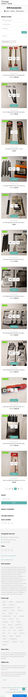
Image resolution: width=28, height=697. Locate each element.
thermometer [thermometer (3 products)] (13, 638)
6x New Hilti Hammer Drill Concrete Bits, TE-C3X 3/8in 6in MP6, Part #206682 (14, 406)
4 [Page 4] (18, 488)
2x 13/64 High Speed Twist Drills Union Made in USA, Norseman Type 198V (14, 222)
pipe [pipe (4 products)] (9, 630)
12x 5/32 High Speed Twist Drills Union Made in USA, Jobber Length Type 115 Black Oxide (14, 333)
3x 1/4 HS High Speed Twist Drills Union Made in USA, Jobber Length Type (14, 112)
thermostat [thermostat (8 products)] (5, 641)
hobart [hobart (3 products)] (19, 621)
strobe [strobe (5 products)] (4, 638)
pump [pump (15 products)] (3, 633)
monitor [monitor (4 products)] (4, 627)
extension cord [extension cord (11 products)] (6, 616)
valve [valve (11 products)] (21, 641)
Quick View (14, 68)
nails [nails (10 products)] (3, 630)
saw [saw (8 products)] (9, 633)
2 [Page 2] (12, 488)
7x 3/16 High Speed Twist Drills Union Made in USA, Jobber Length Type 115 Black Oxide (14, 259)
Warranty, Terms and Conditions (8, 555)
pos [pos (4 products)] (15, 630)
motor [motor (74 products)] (11, 627)
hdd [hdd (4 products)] (17, 619)
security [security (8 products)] (22, 633)
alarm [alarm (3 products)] (4, 602)
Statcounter (3, 696)
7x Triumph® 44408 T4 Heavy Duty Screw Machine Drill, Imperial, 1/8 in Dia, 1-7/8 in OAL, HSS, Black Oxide (14, 185)
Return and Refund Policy (7, 559)
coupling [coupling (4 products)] (4, 610)
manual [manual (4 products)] (10, 624)
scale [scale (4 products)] (15, 633)
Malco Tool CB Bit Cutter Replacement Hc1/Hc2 (14, 480)
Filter (24, 32)
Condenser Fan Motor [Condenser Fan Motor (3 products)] (8, 607)
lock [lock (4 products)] (3, 624)
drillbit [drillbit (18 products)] (10, 613)
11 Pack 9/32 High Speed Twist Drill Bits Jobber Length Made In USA (14, 443)
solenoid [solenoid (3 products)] (18, 636)
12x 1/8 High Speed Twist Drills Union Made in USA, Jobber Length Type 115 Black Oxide (14, 296)
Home (7, 11)
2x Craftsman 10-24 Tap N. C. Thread (14, 149)
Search (14, 502)
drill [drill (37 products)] (3, 613)
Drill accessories (14, 73)
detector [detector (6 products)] (20, 610)
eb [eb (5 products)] (16, 613)
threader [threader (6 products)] (14, 641)
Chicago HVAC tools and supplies (17, 687)
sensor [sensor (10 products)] (4, 636)
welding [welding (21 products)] (4, 644)
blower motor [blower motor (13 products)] (20, 602)
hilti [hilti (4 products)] (12, 621)
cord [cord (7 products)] (18, 607)
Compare (18, 58)
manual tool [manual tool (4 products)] (18, 624)
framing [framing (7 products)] (11, 619)
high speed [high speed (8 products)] (5, 621)
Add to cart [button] (10, 58)
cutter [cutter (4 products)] (12, 610)
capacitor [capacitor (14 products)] (11, 604)
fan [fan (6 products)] (15, 616)
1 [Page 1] (9, 488)
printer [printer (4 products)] (21, 630)
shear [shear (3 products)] (11, 636)
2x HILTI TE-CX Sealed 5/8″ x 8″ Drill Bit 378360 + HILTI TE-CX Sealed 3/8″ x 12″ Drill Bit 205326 (14, 75)
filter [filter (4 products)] (4, 619)
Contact (4, 680)
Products (12, 11)
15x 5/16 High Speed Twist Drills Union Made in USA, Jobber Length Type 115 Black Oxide (14, 370)
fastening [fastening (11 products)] (21, 616)
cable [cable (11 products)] (4, 604)
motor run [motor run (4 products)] (19, 627)
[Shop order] (8, 41)
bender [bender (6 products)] (11, 602)
